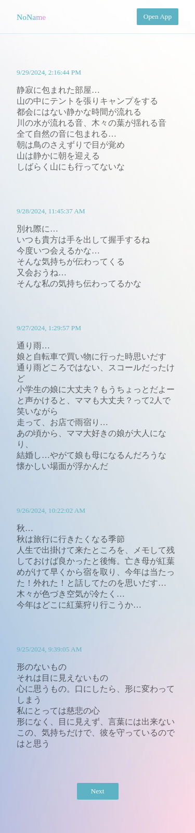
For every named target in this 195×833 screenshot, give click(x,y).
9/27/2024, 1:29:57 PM (49, 328)
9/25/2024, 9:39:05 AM (49, 649)
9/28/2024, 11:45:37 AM (51, 211)
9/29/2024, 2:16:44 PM (49, 72)
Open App (158, 16)
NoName (31, 17)
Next (98, 791)
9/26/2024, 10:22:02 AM (51, 510)
